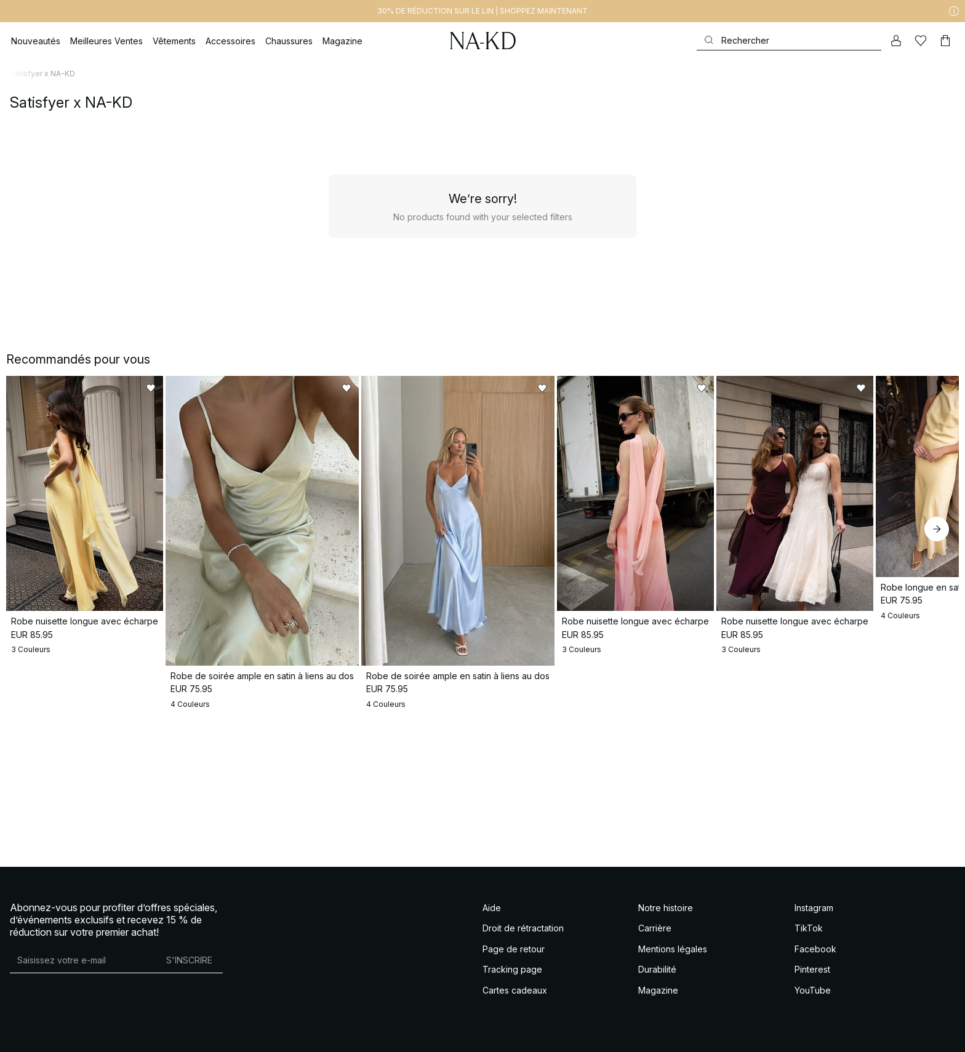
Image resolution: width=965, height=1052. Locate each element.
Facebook (815, 949)
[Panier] (945, 41)
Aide (491, 908)
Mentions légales (672, 949)
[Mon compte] (896, 41)
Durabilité (657, 969)
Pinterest (812, 969)
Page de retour (513, 949)
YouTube (813, 990)
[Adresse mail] (83, 960)
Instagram (814, 908)
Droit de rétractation (523, 928)
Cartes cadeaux (514, 990)
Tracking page (512, 969)
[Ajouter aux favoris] (230, 388)
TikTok (809, 928)
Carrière (654, 928)
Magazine (658, 990)
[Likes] (921, 41)
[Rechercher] (789, 40)
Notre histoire (665, 908)
